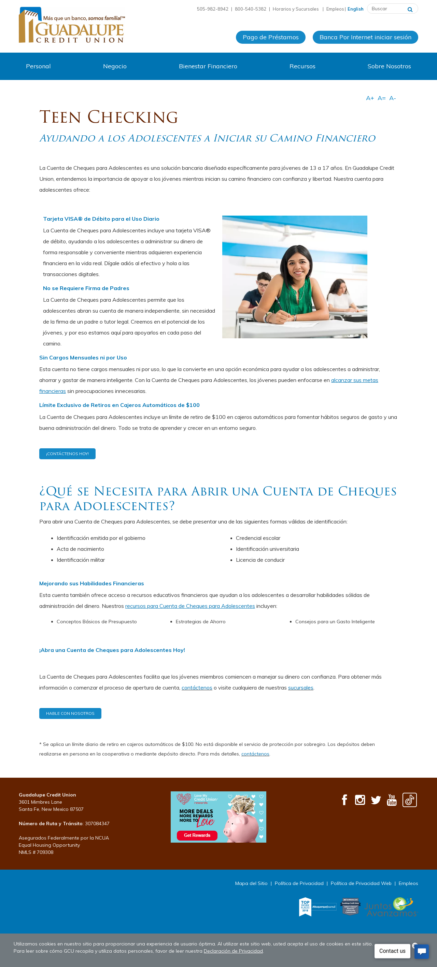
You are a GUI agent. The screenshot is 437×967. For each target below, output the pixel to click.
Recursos (302, 66)
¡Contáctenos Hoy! (67, 453)
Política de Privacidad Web (361, 883)
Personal (38, 66)
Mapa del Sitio (251, 883)
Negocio (115, 66)
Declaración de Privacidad (233, 951)
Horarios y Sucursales (296, 9)
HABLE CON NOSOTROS (70, 713)
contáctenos (197, 687)
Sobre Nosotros (389, 66)
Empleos (335, 9)
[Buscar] (410, 8)
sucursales (300, 687)
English (356, 9)
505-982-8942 (212, 9)
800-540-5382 (250, 9)
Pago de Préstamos (271, 37)
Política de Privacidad (299, 883)
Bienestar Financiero (208, 66)
